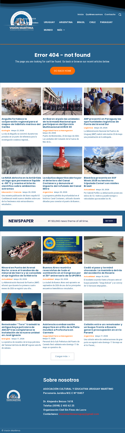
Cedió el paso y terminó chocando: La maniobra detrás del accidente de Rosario (103, 270)
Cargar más (62, 356)
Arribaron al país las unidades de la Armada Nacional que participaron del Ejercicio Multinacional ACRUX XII (61, 123)
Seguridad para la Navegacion (58, 131)
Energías (6, 339)
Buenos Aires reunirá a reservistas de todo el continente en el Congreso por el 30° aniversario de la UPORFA (62, 271)
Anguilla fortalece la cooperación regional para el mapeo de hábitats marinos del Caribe (21, 123)
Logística (88, 128)
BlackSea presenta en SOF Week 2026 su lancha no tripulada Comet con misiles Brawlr (101, 181)
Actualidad (89, 190)
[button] (119, 14)
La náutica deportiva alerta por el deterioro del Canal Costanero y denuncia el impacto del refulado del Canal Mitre (62, 183)
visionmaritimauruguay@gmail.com (79, 414)
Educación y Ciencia (11, 192)
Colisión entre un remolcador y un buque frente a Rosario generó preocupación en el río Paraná (103, 328)
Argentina (48, 192)
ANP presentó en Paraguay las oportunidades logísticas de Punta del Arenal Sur (102, 121)
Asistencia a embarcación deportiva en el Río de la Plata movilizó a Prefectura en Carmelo (61, 328)
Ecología (6, 131)
